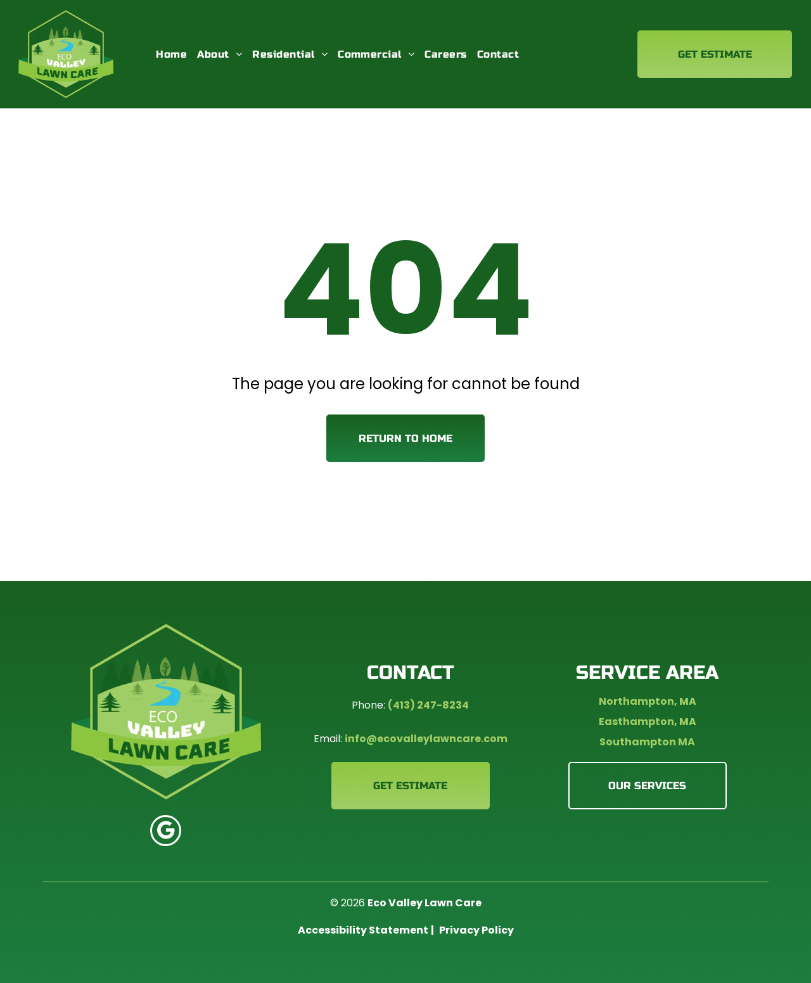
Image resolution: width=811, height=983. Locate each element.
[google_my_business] (165, 832)
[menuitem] (171, 54)
